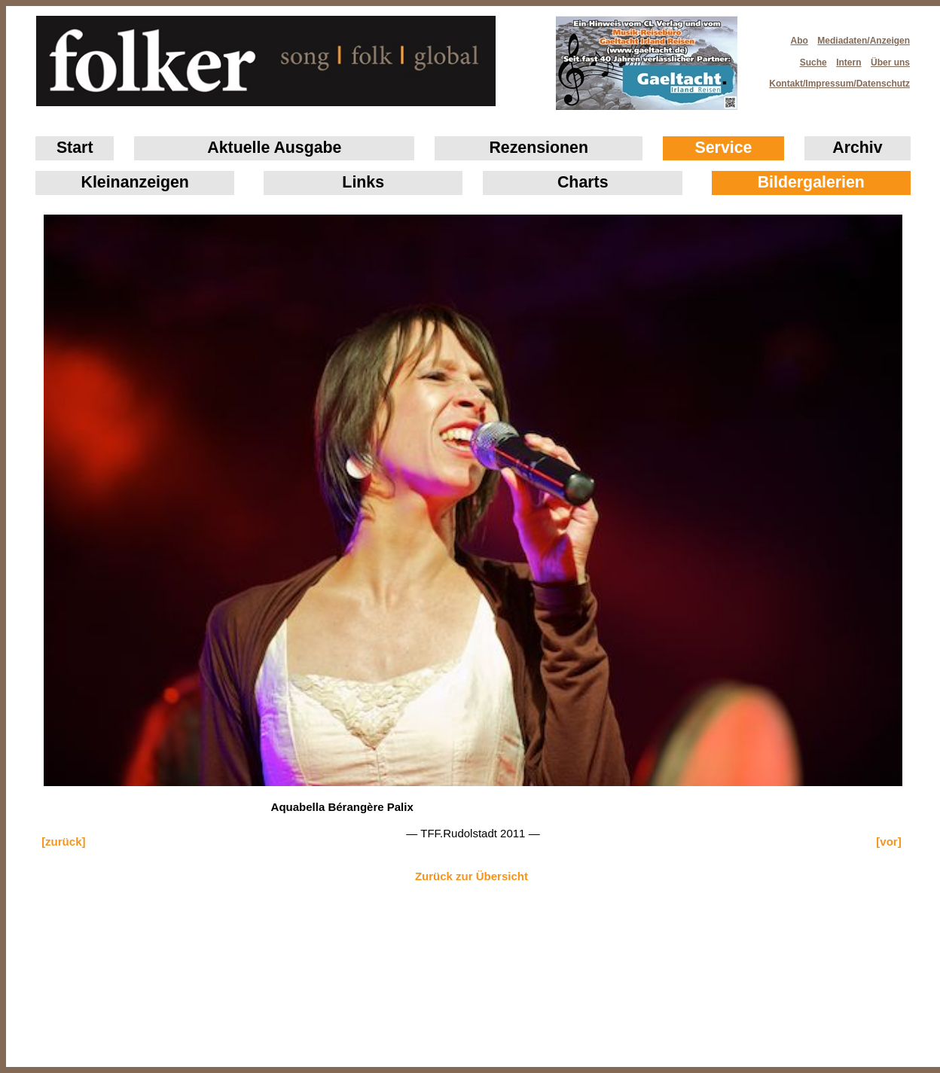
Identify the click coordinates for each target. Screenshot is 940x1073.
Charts (583, 182)
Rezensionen (538, 148)
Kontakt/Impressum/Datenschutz (834, 79)
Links (363, 182)
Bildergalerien (811, 182)
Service (723, 148)
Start (74, 148)
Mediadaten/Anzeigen (863, 40)
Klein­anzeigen (135, 182)
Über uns (890, 62)
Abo (799, 40)
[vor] (888, 841)
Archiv (857, 148)
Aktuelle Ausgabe (274, 148)
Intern (848, 62)
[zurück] (63, 841)
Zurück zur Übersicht (471, 876)
